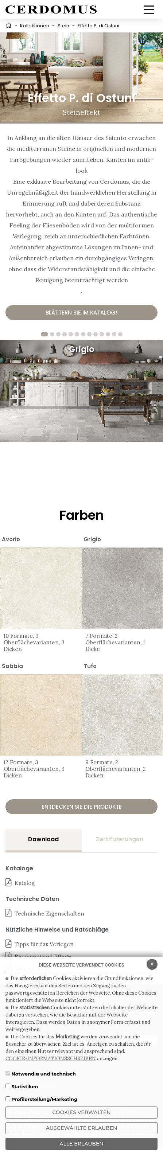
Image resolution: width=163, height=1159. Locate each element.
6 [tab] (77, 334)
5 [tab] (71, 334)
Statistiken (24, 1086)
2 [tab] (52, 334)
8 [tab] (89, 334)
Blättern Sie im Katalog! (81, 312)
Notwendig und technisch (43, 1074)
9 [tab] (95, 334)
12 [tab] (114, 334)
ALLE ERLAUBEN (81, 1143)
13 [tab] (120, 334)
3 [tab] (58, 334)
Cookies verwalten (81, 1112)
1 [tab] (44, 334)
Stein (63, 25)
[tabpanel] (81, 391)
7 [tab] (83, 334)
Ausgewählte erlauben (81, 1128)
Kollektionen (34, 25)
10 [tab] (102, 334)
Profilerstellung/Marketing (44, 1099)
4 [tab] (64, 334)
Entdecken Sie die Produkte (82, 807)
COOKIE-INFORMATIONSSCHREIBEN (50, 1058)
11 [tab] (108, 334)
